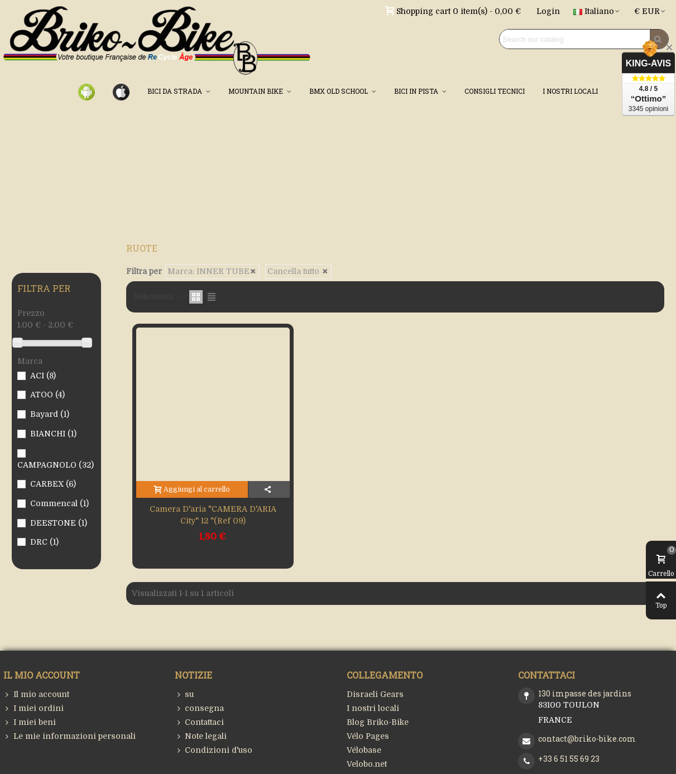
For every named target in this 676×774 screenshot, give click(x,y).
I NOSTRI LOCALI (570, 90)
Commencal (59, 503)
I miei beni (29, 722)
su (184, 694)
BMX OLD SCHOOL (339, 90)
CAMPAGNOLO (55, 464)
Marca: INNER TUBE (212, 271)
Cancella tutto (298, 271)
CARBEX (53, 483)
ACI (43, 375)
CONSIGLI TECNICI (494, 90)
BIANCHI (53, 433)
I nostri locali (373, 708)
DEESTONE (58, 522)
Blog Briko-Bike (378, 722)
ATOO (47, 394)
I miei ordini (33, 708)
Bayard (49, 414)
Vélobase (364, 750)
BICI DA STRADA (175, 90)
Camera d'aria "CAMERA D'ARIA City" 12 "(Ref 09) (213, 514)
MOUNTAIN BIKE (256, 90)
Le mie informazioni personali (69, 736)
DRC (44, 541)
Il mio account (36, 694)
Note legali (201, 736)
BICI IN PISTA (417, 90)
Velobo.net (367, 763)
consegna (199, 708)
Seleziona (159, 296)
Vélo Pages (368, 736)
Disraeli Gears (375, 694)
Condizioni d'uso (213, 750)
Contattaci (199, 722)
